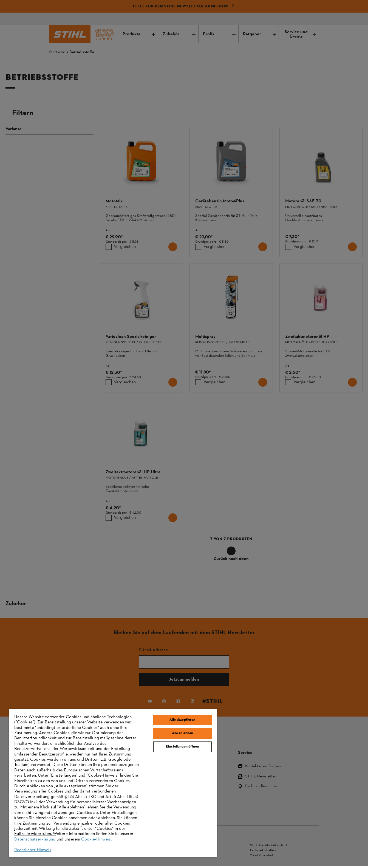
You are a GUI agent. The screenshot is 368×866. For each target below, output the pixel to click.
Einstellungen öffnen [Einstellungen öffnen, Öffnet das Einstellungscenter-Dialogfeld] (182, 746)
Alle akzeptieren (182, 719)
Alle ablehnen (182, 733)
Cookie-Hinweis (96, 839)
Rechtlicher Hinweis (32, 850)
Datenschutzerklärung (34, 839)
